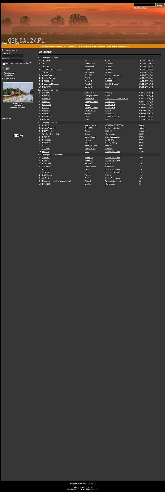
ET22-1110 (46, 140)
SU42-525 (46, 99)
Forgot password (10, 73)
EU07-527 (46, 110)
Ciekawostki (110, 134)
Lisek (87, 172)
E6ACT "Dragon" (112, 84)
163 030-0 (46, 60)
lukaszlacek (89, 66)
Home (4, 43)
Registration (8, 75)
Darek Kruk (89, 99)
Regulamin (57, 46)
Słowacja (109, 63)
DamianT (88, 81)
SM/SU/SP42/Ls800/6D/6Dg (116, 99)
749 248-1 (46, 66)
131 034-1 (46, 93)
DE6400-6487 (47, 81)
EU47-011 (46, 113)
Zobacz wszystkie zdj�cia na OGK (90, 46)
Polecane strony (114, 46)
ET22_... (45, 107)
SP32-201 (46, 96)
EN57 (107, 87)
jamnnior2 (89, 157)
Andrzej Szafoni (91, 146)
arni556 (88, 113)
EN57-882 (46, 119)
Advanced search (140, 7)
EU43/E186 (110, 113)
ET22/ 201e (110, 105)
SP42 (87, 119)
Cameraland (90, 483)
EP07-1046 (46, 163)
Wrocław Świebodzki (50, 134)
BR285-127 (46, 116)
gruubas (88, 184)
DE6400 (108, 81)
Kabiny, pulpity (111, 143)
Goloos (88, 69)
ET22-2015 (46, 105)
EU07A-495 (47, 131)
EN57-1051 (46, 87)
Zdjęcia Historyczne (113, 75)
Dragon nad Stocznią (50, 84)
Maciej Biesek (90, 137)
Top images (69, 46)
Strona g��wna (44, 46)
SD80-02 (45, 157)
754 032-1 (46, 72)
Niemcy (108, 146)
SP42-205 (46, 172)
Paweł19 (88, 84)
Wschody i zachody (113, 181)
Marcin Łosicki (90, 125)
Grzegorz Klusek (91, 96)
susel (87, 143)
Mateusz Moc (90, 63)
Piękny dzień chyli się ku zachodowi (56, 181)
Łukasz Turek (90, 93)
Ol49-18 (45, 152)
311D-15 (45, 125)
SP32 (107, 96)
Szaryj (87, 78)
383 (43, 63)
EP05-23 (45, 160)
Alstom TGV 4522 (49, 75)
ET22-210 (46, 184)
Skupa (87, 105)
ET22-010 (46, 169)
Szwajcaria (109, 78)
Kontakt (125, 46)
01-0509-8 (46, 146)
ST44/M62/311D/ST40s (114, 125)
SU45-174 (46, 102)
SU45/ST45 (110, 102)
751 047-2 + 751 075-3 (51, 69)
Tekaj (87, 116)
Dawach (88, 181)
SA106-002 (46, 166)
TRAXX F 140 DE (112, 116)
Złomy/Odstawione (112, 137)
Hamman (88, 140)
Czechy (108, 60)
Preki (87, 152)
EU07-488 (46, 137)
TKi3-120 (88, 75)
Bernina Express (48, 78)
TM (86, 60)
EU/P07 (108, 110)
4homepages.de (92, 489)
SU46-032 (46, 143)
